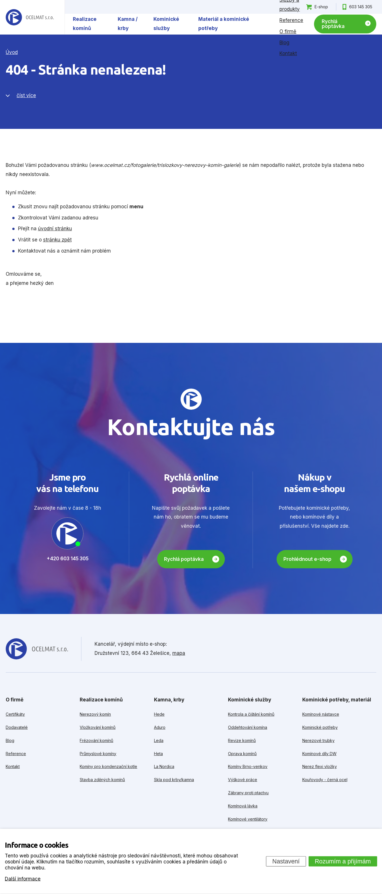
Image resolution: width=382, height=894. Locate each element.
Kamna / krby (128, 23)
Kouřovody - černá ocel (324, 779)
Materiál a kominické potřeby (223, 23)
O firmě (287, 31)
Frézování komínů (96, 740)
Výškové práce (242, 779)
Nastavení (286, 861)
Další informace (23, 878)
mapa (178, 653)
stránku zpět (57, 240)
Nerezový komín (95, 714)
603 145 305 (360, 6)
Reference (291, 20)
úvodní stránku (55, 228)
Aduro (159, 727)
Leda (158, 740)
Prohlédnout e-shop (307, 559)
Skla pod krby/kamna (174, 779)
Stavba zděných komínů (102, 779)
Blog (284, 42)
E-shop (321, 6)
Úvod (12, 52)
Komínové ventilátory (247, 819)
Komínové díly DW (319, 753)
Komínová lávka (242, 805)
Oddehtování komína (247, 727)
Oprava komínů (242, 753)
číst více (26, 95)
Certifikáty (15, 714)
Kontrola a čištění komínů (251, 714)
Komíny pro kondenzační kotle (108, 766)
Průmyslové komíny (98, 753)
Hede (159, 714)
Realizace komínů (85, 23)
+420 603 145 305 (68, 558)
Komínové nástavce (320, 714)
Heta (158, 753)
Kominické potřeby (320, 727)
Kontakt (288, 53)
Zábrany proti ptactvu (248, 792)
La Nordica (164, 766)
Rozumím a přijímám (343, 861)
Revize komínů (242, 740)
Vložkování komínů (97, 727)
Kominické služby (166, 23)
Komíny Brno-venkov (247, 766)
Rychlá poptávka (333, 24)
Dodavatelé (17, 727)
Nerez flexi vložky (319, 766)
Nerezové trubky (318, 740)
